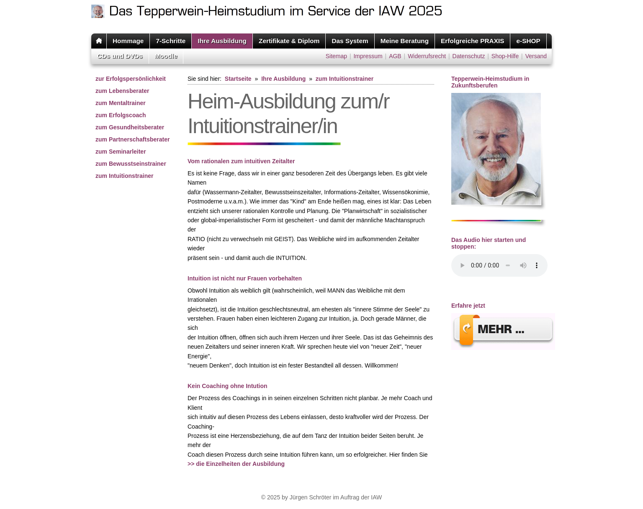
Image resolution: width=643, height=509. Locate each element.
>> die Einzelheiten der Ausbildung (236, 463)
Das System (350, 40)
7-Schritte (170, 40)
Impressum (367, 56)
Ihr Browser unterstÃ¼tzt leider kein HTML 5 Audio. (499, 265)
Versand (536, 56)
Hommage (128, 40)
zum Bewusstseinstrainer (130, 163)
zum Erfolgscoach (120, 115)
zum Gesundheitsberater (129, 127)
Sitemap (336, 56)
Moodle (166, 55)
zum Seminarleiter (120, 151)
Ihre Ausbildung (222, 40)
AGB (395, 56)
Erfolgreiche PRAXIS (472, 40)
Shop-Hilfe (505, 56)
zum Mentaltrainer (120, 103)
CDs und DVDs (120, 55)
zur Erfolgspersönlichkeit (130, 78)
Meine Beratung (405, 40)
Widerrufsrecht (427, 56)
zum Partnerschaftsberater (132, 139)
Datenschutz (469, 56)
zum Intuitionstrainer (124, 175)
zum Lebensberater (122, 90)
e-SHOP (528, 40)
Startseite (238, 78)
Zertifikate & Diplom (289, 40)
